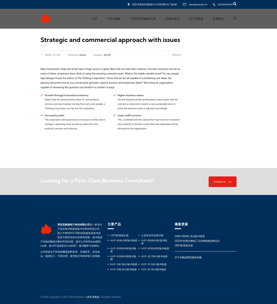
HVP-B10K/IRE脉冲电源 (123, 240)
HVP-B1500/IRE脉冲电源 (155, 248)
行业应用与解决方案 (143, 18)
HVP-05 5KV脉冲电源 (153, 269)
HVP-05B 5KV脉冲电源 (123, 269)
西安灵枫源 (93, 297)
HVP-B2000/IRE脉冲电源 (123, 258)
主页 (94, 18)
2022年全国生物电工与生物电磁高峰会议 (197, 240)
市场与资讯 (172, 18)
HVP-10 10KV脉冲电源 (154, 264)
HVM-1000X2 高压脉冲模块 (190, 236)
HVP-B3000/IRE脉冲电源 (123, 250)
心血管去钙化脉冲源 (152, 235)
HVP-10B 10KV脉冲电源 (123, 264)
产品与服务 (114, 18)
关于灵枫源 (196, 18)
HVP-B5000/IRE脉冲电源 (154, 242)
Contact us (222, 181)
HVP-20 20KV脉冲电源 (154, 256)
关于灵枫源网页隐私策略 (188, 257)
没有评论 (174, 55)
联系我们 (218, 18)
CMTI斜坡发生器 (119, 235)
